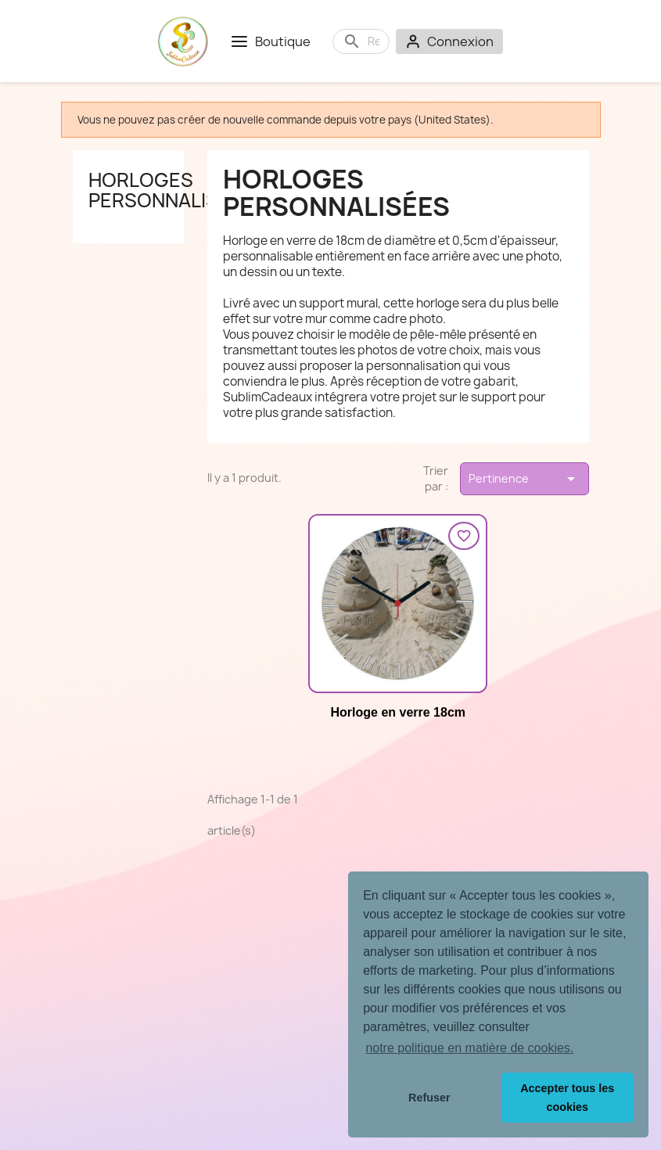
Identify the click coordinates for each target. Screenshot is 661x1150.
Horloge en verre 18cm (397, 712)
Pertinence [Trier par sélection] (524, 478)
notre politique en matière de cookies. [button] (469, 1048)
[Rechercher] (373, 41)
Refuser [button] (429, 1097)
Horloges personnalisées (171, 190)
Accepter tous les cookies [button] (567, 1097)
